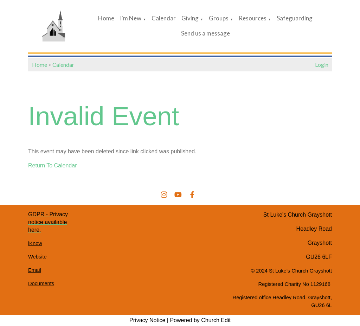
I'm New (130, 18)
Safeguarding (295, 18)
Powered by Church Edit (200, 320)
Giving (190, 18)
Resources (252, 18)
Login (321, 64)
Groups (219, 18)
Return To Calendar (52, 165)
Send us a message (205, 33)
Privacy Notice (147, 320)
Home (106, 18)
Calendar (164, 18)
